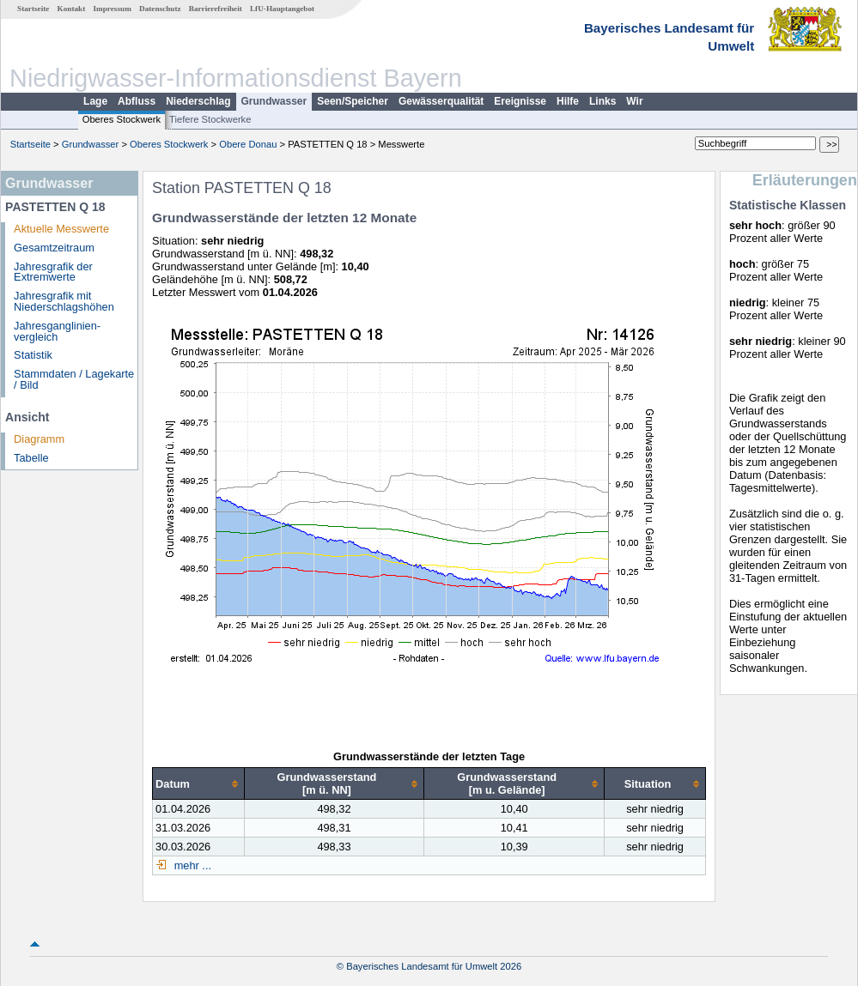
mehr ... (191, 865)
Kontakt (72, 8)
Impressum (112, 8)
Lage (95, 101)
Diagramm (39, 439)
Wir (634, 101)
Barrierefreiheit (215, 8)
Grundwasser (274, 101)
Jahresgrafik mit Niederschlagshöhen (64, 301)
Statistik (33, 354)
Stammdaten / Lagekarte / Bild (74, 379)
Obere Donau (248, 144)
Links (602, 101)
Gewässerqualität (441, 101)
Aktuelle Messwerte (61, 228)
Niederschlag (198, 101)
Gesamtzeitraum (54, 247)
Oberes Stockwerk (121, 119)
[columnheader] (199, 784)
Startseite (33, 8)
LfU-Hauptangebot (282, 8)
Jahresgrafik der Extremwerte (53, 272)
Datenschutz (160, 8)
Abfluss (136, 101)
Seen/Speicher (352, 101)
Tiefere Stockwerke (210, 119)
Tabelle (31, 457)
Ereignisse (520, 101)
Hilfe (568, 101)
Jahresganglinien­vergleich (57, 331)
